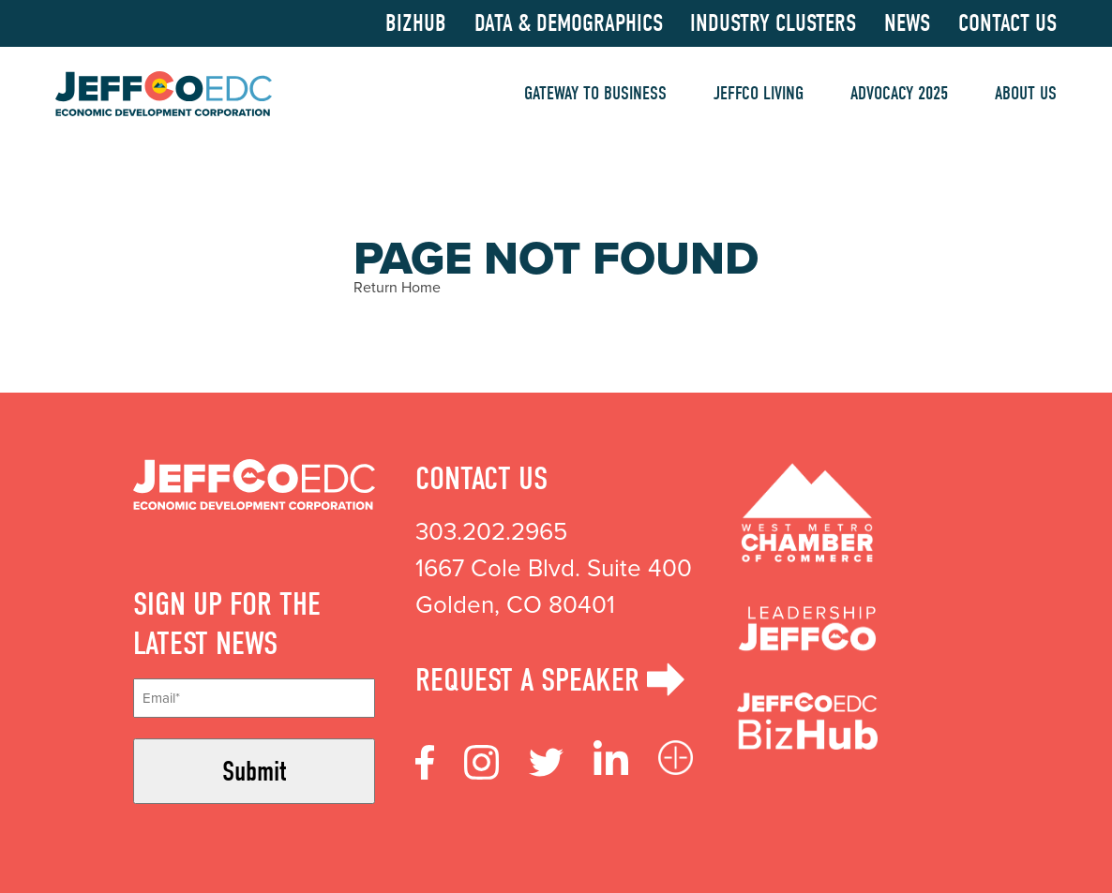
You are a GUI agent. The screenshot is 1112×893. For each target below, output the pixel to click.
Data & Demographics (568, 23)
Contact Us (1007, 23)
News (907, 23)
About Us (1026, 93)
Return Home (397, 287)
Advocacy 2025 (899, 93)
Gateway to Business (595, 93)
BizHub (415, 23)
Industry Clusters (773, 23)
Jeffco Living (759, 93)
